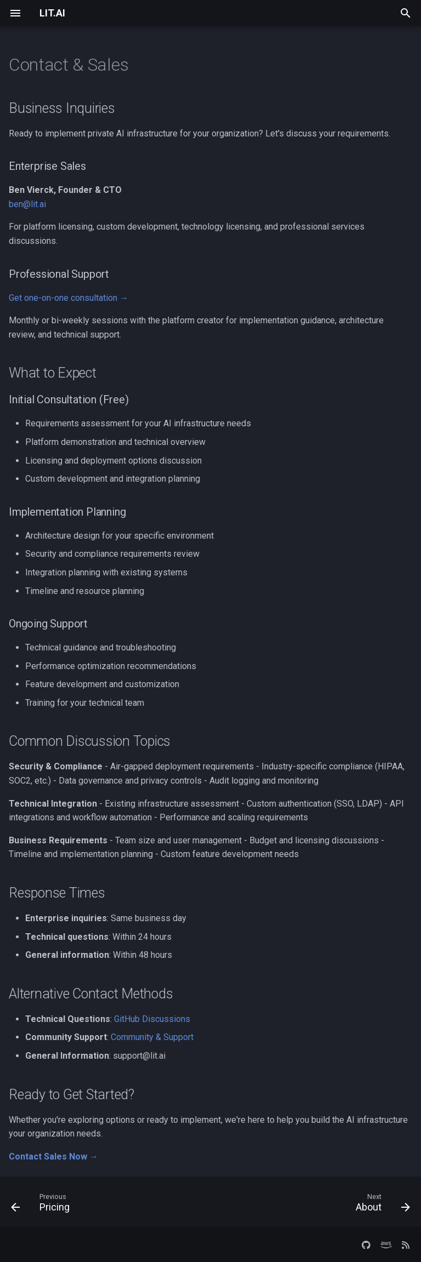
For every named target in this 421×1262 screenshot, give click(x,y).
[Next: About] (380, 1205)
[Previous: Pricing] (42, 1205)
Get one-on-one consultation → (68, 298)
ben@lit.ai (27, 204)
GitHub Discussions (152, 1019)
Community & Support (152, 1037)
